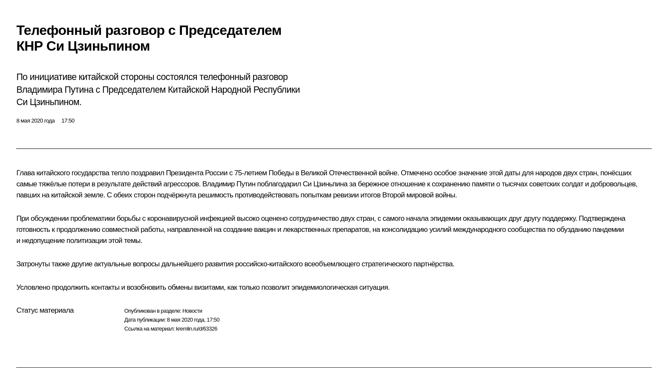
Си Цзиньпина (325, 184)
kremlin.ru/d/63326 (196, 328)
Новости (192, 311)
